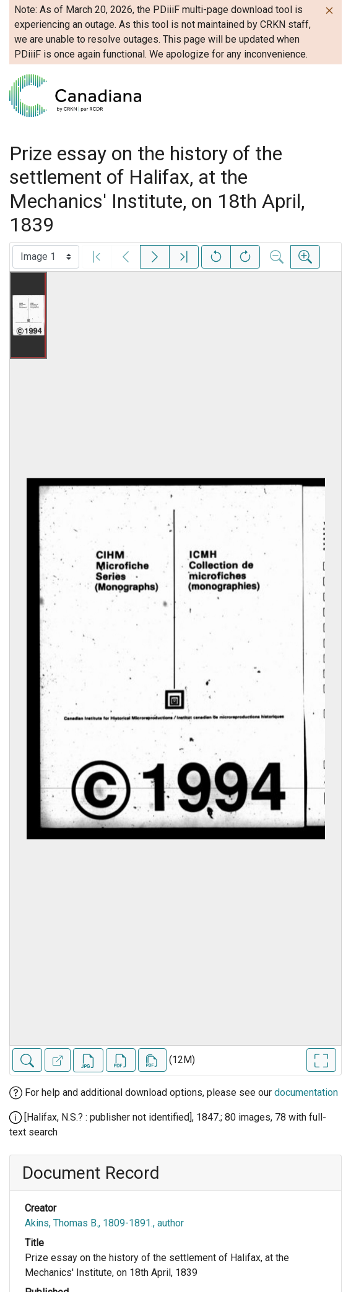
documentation (306, 1092)
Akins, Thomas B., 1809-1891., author (104, 1223)
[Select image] (45, 257)
